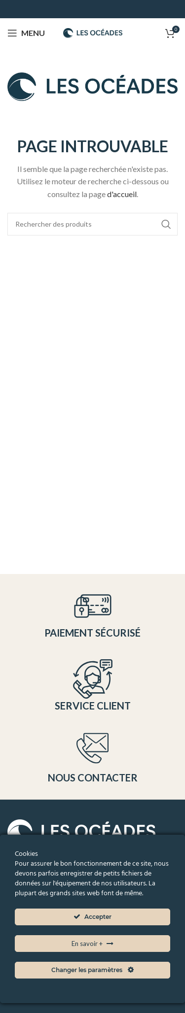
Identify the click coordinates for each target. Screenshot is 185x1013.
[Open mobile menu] (26, 33)
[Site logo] (92, 31)
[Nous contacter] (92, 748)
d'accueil (122, 194)
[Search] (92, 224)
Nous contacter (93, 777)
